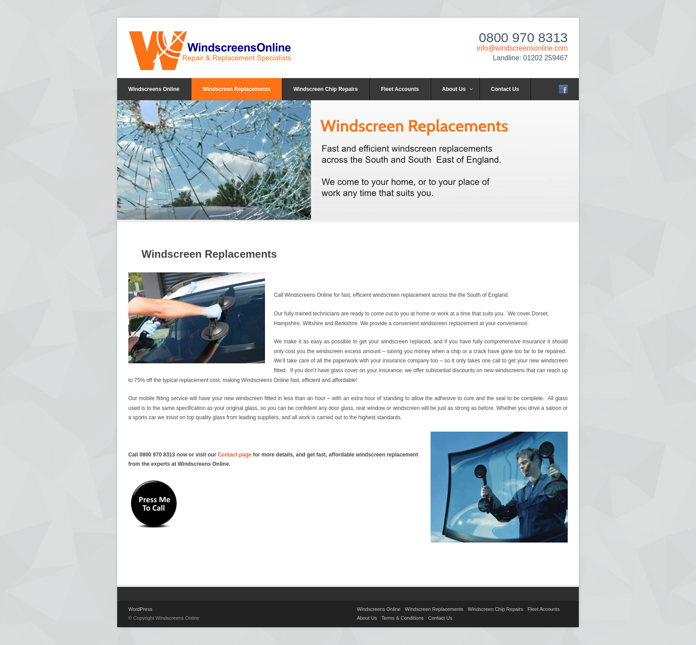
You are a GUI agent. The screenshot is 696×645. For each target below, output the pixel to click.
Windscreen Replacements (236, 89)
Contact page (234, 455)
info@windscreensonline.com (522, 48)
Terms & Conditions (402, 618)
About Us (457, 89)
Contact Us (505, 89)
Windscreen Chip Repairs (325, 89)
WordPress (140, 609)
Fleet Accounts (400, 89)
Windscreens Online (153, 89)
